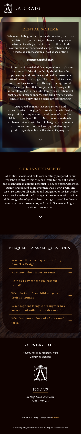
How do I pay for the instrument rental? (34, 283)
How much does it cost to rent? (33, 272)
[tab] (40, 262)
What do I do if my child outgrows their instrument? (35, 295)
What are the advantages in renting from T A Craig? (36, 262)
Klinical (55, 418)
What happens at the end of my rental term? (37, 320)
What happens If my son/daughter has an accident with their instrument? (38, 308)
